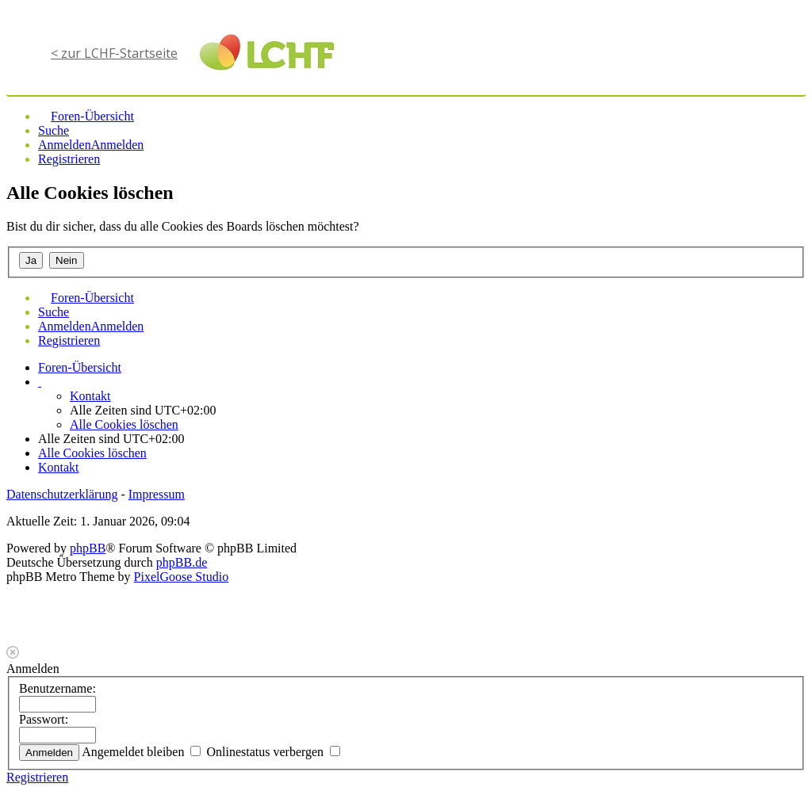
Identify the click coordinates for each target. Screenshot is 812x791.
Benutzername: (57, 688)
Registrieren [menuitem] (69, 159)
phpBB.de (181, 562)
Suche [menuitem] (53, 130)
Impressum (156, 494)
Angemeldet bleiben (141, 752)
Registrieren (37, 777)
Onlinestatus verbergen (273, 752)
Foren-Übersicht (79, 367)
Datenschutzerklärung (61, 494)
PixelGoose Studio (181, 576)
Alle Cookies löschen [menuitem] (124, 424)
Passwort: (43, 719)
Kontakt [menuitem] (90, 396)
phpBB (87, 548)
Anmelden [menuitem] (64, 144)
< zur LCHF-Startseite (114, 53)
